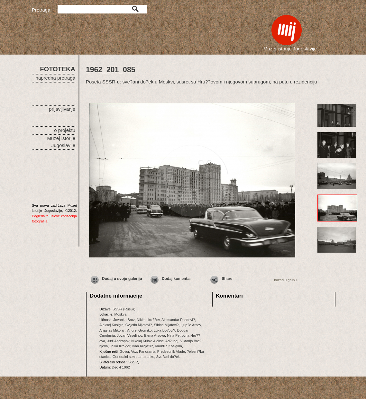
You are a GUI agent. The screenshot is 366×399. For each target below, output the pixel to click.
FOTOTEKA (57, 69)
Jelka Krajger (120, 346)
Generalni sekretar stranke (133, 357)
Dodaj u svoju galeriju (122, 278)
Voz (134, 351)
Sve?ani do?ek (168, 357)
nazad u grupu (285, 280)
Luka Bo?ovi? (164, 330)
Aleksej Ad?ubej (165, 341)
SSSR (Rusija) (124, 309)
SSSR (133, 362)
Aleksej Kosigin (111, 325)
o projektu (64, 130)
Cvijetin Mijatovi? (138, 325)
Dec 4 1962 (121, 367)
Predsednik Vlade (171, 351)
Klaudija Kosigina (168, 346)
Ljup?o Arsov (191, 325)
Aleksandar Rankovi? (178, 320)
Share (227, 278)
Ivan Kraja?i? (142, 346)
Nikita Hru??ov (148, 320)
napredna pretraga (55, 78)
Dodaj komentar (176, 278)
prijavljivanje (62, 109)
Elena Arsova (154, 335)
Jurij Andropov (118, 341)
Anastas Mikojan (112, 330)
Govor (124, 351)
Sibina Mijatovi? (166, 325)
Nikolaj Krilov (141, 341)
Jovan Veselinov (129, 335)
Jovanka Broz (124, 320)
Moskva (120, 314)
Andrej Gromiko (139, 330)
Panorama (147, 351)
